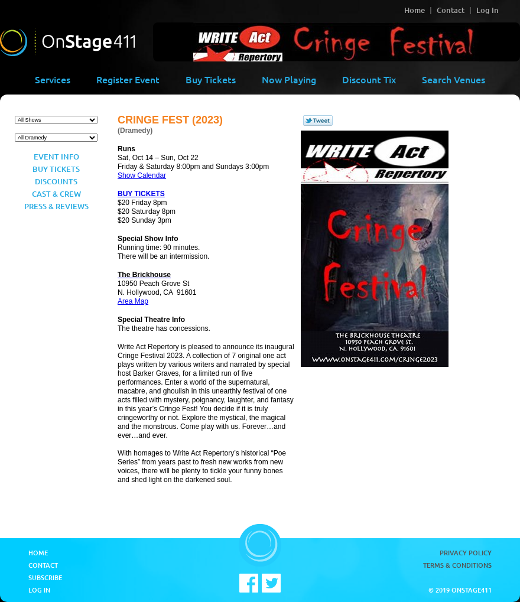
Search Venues (453, 79)
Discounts (56, 181)
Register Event (128, 79)
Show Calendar (142, 175)
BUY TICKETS (141, 194)
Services (52, 79)
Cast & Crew (56, 193)
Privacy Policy (466, 553)
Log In (487, 10)
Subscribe (45, 577)
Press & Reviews (56, 206)
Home (414, 10)
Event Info (56, 156)
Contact (450, 10)
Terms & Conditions (457, 565)
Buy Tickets (211, 79)
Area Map (133, 301)
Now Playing (289, 79)
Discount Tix (369, 79)
